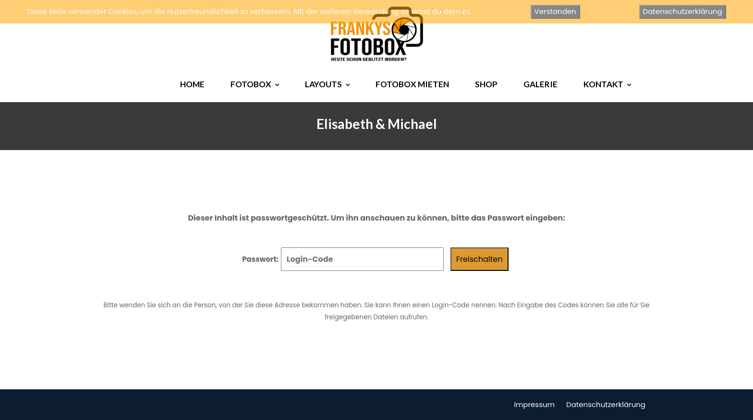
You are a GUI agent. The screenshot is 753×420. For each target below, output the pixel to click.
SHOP (486, 84)
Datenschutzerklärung (605, 404)
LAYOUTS (323, 84)
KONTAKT (603, 84)
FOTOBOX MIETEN (412, 84)
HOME (192, 84)
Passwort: (343, 259)
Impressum (534, 404)
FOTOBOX (251, 84)
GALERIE (540, 84)
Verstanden (555, 11)
